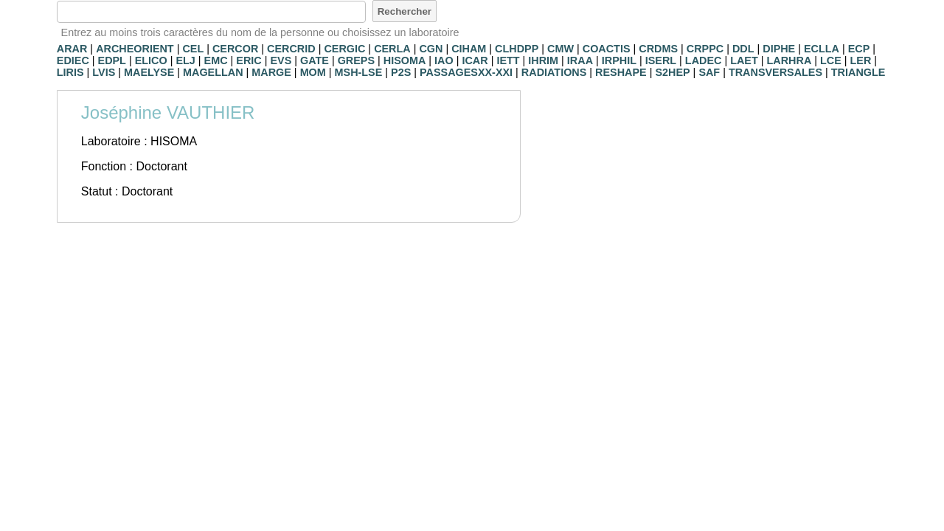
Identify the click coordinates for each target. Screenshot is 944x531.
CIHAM (468, 49)
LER (861, 60)
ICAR (474, 60)
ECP (859, 49)
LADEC (703, 60)
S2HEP (672, 72)
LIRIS (70, 72)
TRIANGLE (858, 72)
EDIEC (73, 60)
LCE (830, 60)
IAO (444, 60)
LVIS (103, 72)
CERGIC (344, 49)
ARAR (72, 49)
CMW (560, 49)
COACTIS (607, 49)
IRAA (580, 60)
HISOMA (405, 60)
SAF (709, 72)
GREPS (356, 60)
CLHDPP (516, 49)
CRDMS (658, 49)
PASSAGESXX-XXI (466, 72)
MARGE (271, 72)
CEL (193, 49)
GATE (314, 60)
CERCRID (291, 49)
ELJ (185, 60)
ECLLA (821, 49)
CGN (430, 49)
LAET (744, 60)
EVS (280, 60)
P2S (401, 72)
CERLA (392, 49)
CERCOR (235, 49)
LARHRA (789, 60)
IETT (507, 60)
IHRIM (543, 60)
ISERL (660, 60)
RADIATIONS (553, 72)
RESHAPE (621, 72)
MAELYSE (149, 72)
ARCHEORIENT (135, 49)
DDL (743, 49)
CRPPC (705, 49)
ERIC (248, 60)
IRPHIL (619, 60)
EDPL (112, 60)
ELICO (151, 60)
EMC (216, 60)
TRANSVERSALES (775, 72)
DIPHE (779, 49)
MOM (313, 72)
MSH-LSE (359, 72)
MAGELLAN (213, 72)
